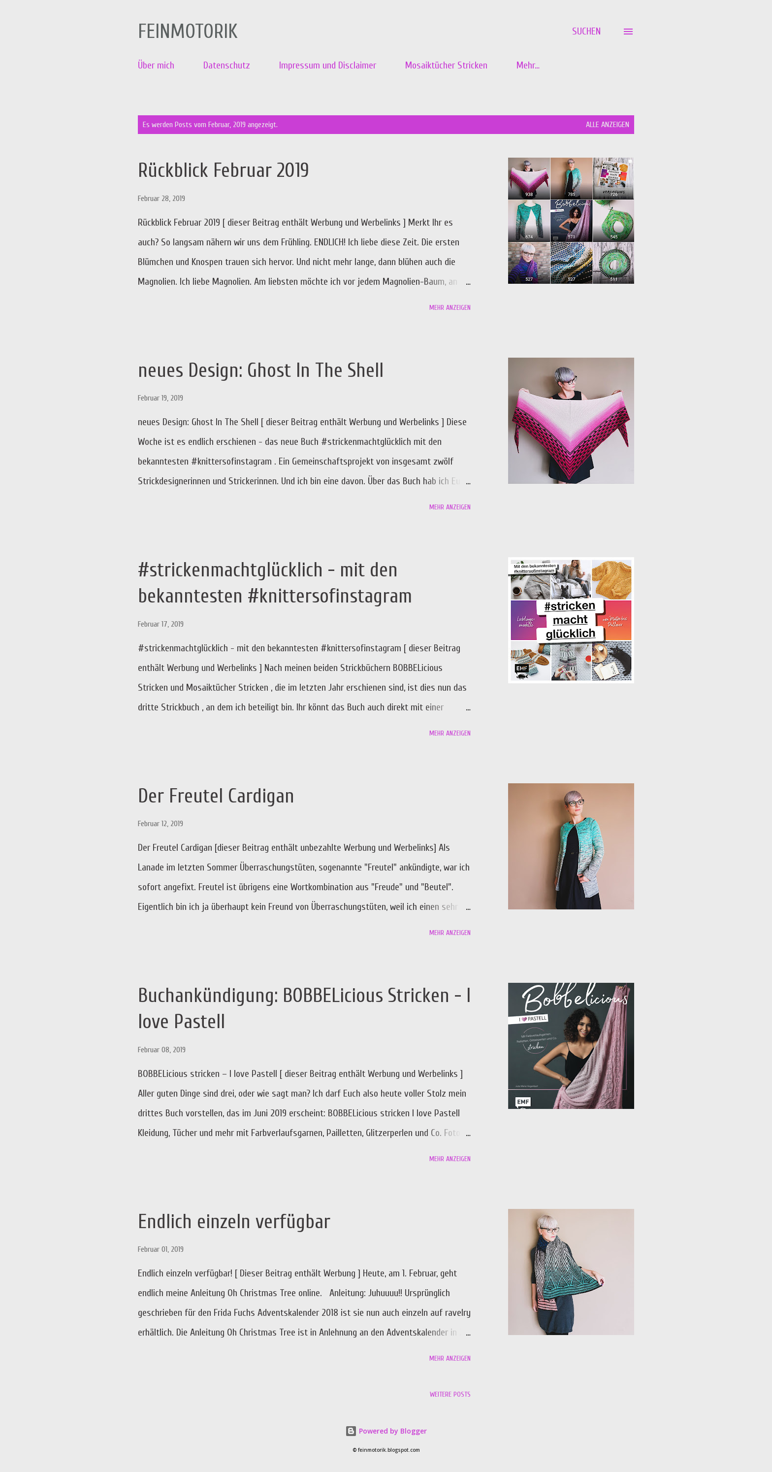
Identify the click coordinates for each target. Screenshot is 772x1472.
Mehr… (528, 65)
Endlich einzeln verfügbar (234, 1221)
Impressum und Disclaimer (327, 65)
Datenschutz (226, 65)
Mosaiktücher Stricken (446, 65)
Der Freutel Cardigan (216, 796)
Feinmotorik (188, 31)
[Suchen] (586, 31)
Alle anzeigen (607, 124)
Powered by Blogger (386, 1431)
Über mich (156, 65)
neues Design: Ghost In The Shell (261, 370)
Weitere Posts (450, 1394)
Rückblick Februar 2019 (223, 170)
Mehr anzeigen (450, 307)
